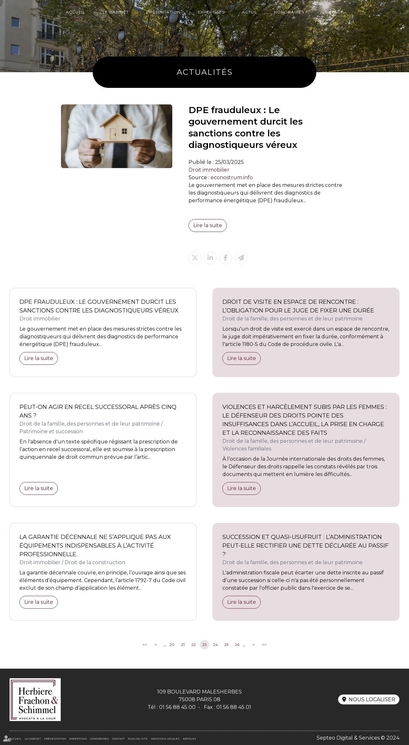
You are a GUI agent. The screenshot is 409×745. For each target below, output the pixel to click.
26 (237, 644)
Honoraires (289, 12)
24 (215, 644)
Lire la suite (207, 225)
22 (193, 644)
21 (183, 644)
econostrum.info (232, 177)
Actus (249, 12)
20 (171, 644)
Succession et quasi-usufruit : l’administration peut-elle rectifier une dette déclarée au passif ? (305, 546)
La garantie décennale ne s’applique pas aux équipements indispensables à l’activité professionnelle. (95, 546)
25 (226, 644)
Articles (189, 738)
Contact (332, 12)
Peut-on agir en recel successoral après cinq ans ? (97, 411)
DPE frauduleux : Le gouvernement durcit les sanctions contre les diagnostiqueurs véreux (99, 306)
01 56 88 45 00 (177, 707)
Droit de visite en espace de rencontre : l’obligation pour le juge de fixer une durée (298, 306)
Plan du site (138, 738)
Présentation (163, 12)
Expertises (211, 12)
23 (204, 644)
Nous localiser (372, 699)
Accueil (75, 12)
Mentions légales (165, 738)
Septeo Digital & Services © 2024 (358, 738)
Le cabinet (116, 12)
